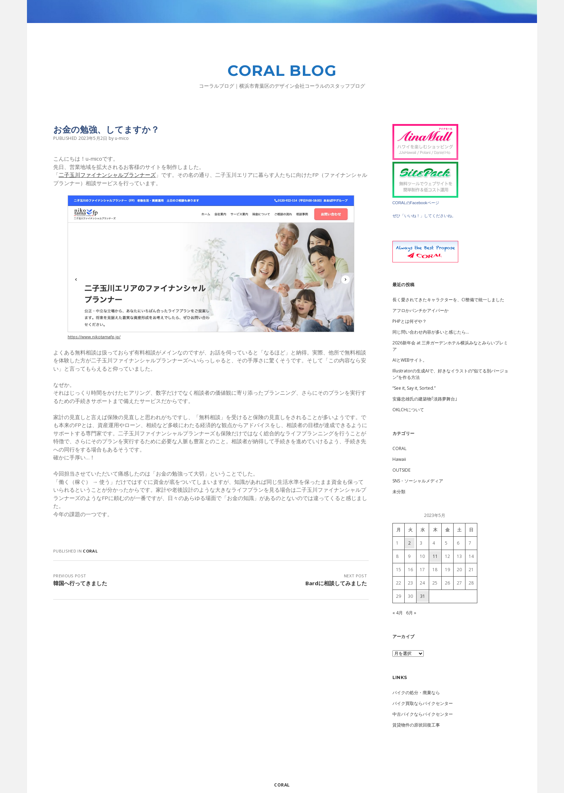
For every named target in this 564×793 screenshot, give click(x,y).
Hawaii (399, 459)
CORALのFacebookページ (415, 203)
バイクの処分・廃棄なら (416, 692)
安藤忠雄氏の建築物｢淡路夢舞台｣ (424, 399)
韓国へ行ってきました (80, 583)
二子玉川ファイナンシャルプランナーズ (107, 174)
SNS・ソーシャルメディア (417, 481)
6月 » (411, 613)
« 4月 (397, 613)
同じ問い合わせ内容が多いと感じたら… (430, 332)
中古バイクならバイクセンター (422, 714)
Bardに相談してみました (336, 583)
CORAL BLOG (282, 70)
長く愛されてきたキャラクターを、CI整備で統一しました (448, 300)
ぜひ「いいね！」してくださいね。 (424, 216)
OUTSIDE (401, 470)
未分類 (398, 492)
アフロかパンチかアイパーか (420, 310)
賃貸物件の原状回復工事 (416, 725)
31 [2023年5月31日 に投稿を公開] (422, 596)
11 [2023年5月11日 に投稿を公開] (435, 556)
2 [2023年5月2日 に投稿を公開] (409, 543)
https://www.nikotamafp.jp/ (94, 336)
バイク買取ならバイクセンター (422, 703)
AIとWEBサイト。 (409, 360)
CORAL (90, 551)
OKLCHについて (408, 410)
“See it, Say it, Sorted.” (414, 388)
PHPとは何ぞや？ (409, 321)
